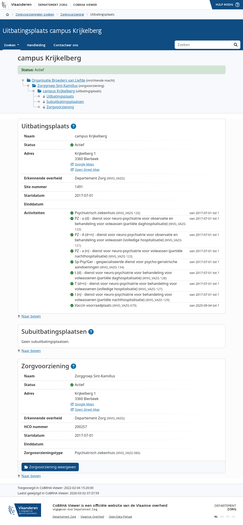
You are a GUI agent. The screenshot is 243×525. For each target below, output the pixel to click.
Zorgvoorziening (72, 14)
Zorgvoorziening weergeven (50, 467)
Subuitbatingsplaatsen (63, 101)
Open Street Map (85, 169)
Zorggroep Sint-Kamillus (58, 85)
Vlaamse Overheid (92, 516)
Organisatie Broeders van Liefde (58, 80)
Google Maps (82, 164)
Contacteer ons (65, 45)
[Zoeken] (203, 44)
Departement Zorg (52, 5)
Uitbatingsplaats (58, 96)
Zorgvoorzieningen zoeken (35, 14)
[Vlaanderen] (18, 4)
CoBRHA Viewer (85, 5)
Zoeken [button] (10, 45)
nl (216, 517)
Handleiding (36, 45)
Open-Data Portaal (120, 516)
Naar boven (29, 316)
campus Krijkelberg (59, 91)
